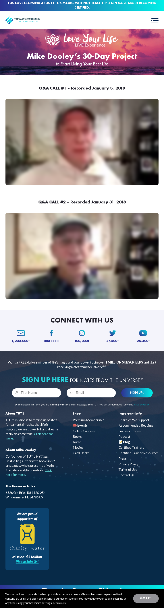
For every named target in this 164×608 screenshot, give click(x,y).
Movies (78, 447)
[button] (155, 20)
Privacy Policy (128, 464)
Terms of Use (128, 469)
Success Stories (130, 431)
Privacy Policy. (141, 404)
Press (123, 459)
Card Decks (81, 453)
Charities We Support (134, 420)
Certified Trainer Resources (139, 453)
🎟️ (80, 425)
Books (77, 436)
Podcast (124, 436)
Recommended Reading (136, 425)
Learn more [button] (60, 603)
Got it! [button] (146, 598)
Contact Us (126, 475)
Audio (77, 442)
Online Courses (84, 431)
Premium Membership (88, 420)
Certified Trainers (131, 447)
